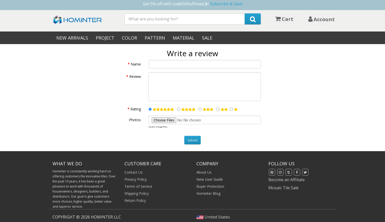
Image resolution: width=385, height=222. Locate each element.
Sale (207, 38)
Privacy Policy (135, 179)
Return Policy (135, 200)
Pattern (155, 38)
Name (136, 64)
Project (105, 38)
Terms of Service (138, 186)
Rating (136, 109)
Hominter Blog (208, 193)
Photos (135, 119)
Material (183, 38)
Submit (192, 140)
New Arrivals (72, 38)
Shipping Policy (136, 193)
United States (213, 217)
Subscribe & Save (226, 4)
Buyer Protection (210, 186)
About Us (204, 172)
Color (129, 38)
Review (135, 76)
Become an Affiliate (286, 179)
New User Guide (209, 179)
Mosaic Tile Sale (283, 188)
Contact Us (133, 172)
